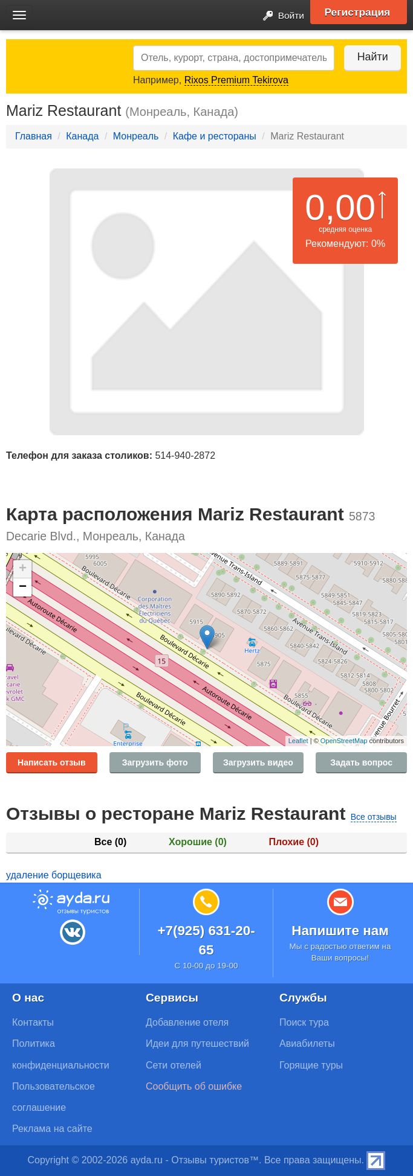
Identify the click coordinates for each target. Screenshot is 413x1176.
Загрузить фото (155, 762)
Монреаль (136, 136)
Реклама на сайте (52, 1128)
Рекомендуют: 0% (345, 243)
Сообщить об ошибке (194, 1086)
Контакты (33, 1022)
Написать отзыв (52, 762)
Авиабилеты (307, 1043)
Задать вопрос (361, 762)
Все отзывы (374, 817)
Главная (33, 136)
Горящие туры (311, 1065)
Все (110, 842)
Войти (279, 16)
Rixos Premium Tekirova (236, 80)
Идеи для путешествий (197, 1043)
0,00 (340, 207)
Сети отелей (173, 1065)
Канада (82, 136)
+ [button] (23, 569)
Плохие (294, 842)
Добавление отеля (187, 1022)
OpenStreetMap (344, 740)
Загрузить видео (258, 762)
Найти (370, 57)
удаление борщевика (54, 875)
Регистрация (359, 12)
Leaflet (298, 740)
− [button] (23, 587)
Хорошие (198, 842)
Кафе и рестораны (214, 136)
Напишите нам (340, 930)
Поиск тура (304, 1022)
